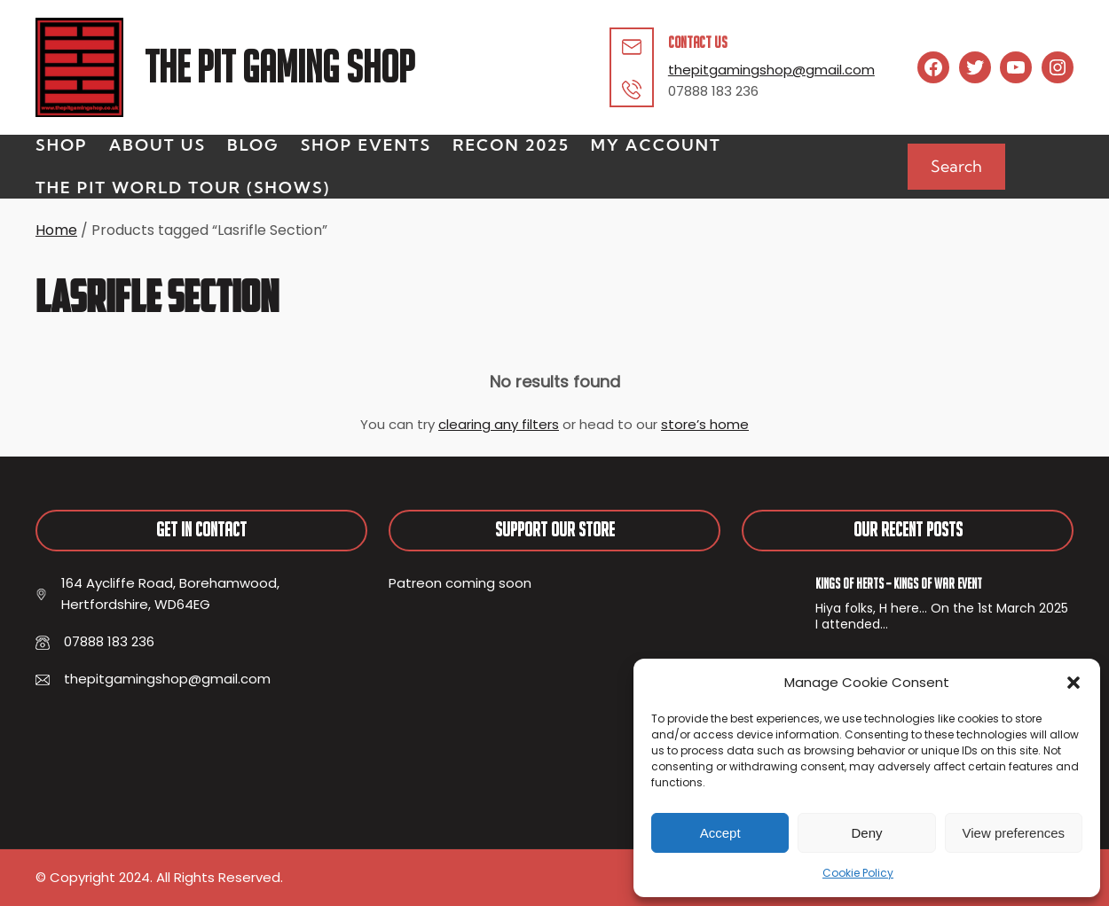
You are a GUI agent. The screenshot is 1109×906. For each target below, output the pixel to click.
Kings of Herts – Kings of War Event (898, 583)
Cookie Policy (857, 872)
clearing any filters (498, 424)
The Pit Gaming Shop (279, 67)
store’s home (705, 424)
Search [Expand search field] (956, 166)
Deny (866, 832)
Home (56, 230)
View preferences (1014, 832)
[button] (1073, 682)
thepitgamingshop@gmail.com (771, 69)
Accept (720, 832)
